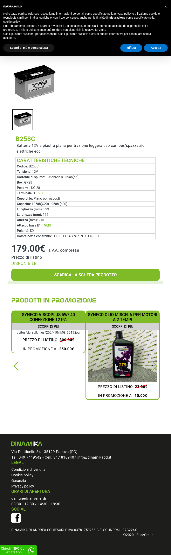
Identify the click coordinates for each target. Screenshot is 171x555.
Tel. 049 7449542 (26, 457)
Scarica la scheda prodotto (85, 274)
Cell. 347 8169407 (60, 457)
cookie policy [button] (11, 21)
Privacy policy (22, 486)
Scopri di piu (48, 326)
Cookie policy (22, 475)
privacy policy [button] (123, 13)
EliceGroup (145, 535)
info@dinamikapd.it (94, 457)
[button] (16, 366)
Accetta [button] (156, 47)
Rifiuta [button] (131, 47)
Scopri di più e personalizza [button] (29, 47)
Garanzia (18, 480)
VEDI (41, 193)
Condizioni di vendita (28, 469)
